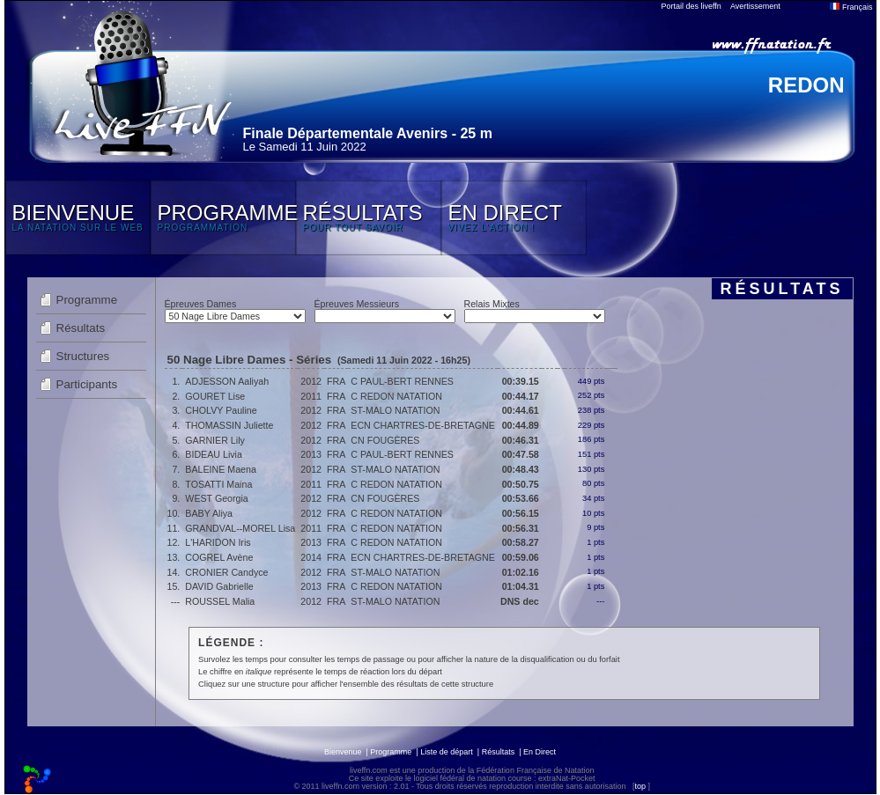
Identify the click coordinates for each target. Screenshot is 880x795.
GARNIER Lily (215, 440)
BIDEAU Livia (213, 454)
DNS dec (519, 601)
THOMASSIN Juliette (229, 425)
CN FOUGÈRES (385, 440)
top (640, 786)
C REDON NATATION (396, 396)
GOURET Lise (215, 396)
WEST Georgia (216, 498)
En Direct (539, 751)
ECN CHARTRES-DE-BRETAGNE (423, 425)
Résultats (81, 328)
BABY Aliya (209, 513)
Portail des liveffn (691, 6)
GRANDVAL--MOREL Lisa (240, 528)
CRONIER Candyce (226, 572)
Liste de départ (446, 751)
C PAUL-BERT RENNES (402, 381)
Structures (83, 356)
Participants (87, 384)
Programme (87, 299)
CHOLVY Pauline (220, 410)
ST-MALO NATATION (395, 410)
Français (851, 7)
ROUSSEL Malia (220, 601)
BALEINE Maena (220, 469)
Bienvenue (343, 751)
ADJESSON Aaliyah (227, 381)
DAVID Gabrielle (219, 586)
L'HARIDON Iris (217, 542)
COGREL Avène (219, 557)
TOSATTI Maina (218, 484)
